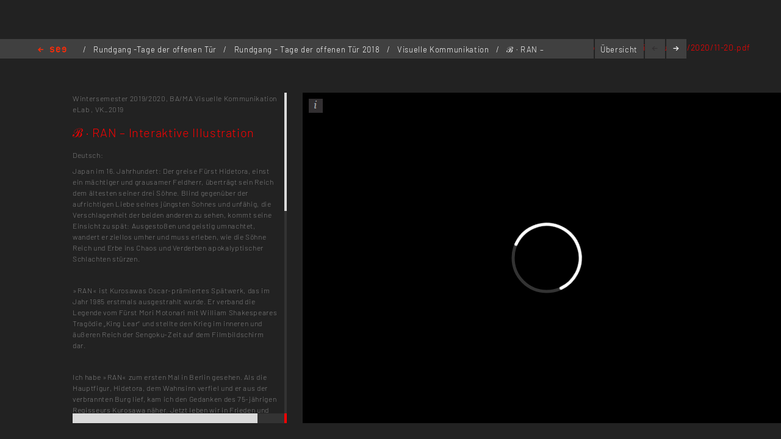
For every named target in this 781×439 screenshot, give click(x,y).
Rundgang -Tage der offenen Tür (155, 49)
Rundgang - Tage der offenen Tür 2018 (308, 49)
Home (52, 50)
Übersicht (619, 49)
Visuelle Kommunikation (444, 49)
